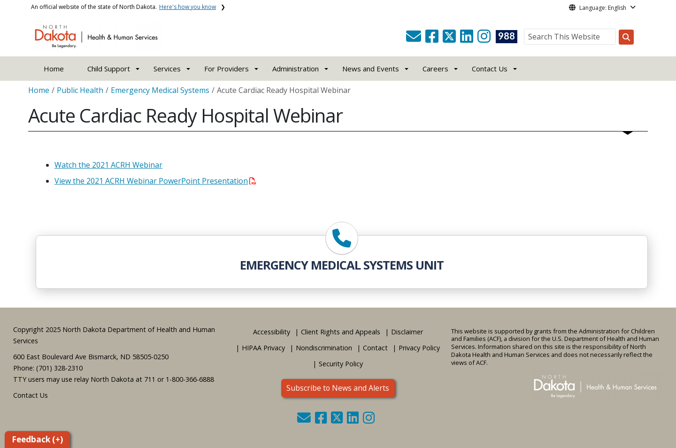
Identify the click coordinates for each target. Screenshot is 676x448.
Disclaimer (407, 331)
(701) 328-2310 (59, 367)
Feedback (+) (37, 439)
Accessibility (271, 331)
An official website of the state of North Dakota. (123, 7)
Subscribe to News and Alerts (337, 388)
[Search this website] (626, 37)
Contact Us (30, 395)
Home (54, 68)
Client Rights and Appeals (340, 331)
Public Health (80, 90)
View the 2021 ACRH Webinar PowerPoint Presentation (155, 181)
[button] (414, 39)
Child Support (108, 68)
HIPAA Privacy (263, 347)
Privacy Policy (419, 347)
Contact (375, 347)
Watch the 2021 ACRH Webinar (108, 165)
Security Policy (341, 363)
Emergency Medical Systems (160, 90)
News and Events (370, 68)
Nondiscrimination (324, 347)
